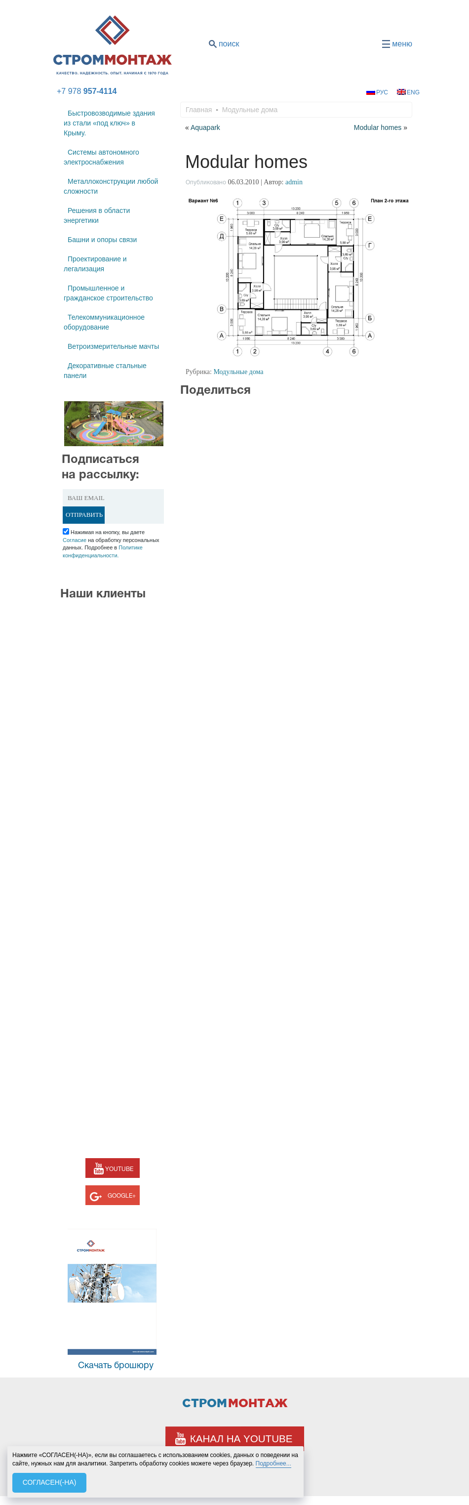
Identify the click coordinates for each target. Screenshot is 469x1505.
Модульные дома (249, 110)
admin (294, 182)
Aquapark (205, 127)
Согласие (74, 540)
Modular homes (378, 127)
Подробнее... (273, 1463)
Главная (199, 110)
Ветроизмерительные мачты (113, 346)
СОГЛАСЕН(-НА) (50, 1482)
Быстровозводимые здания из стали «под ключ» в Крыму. (109, 123)
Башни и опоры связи (102, 240)
